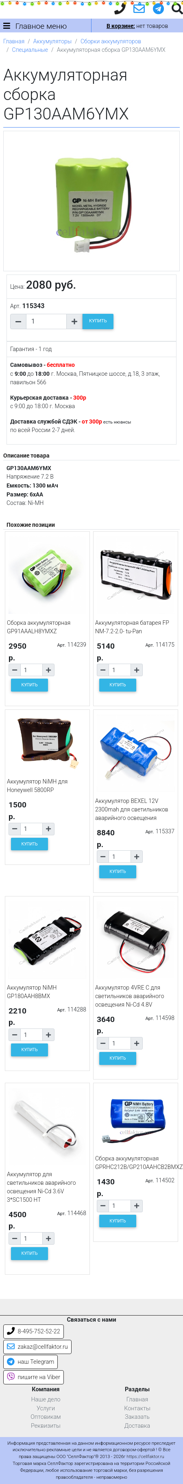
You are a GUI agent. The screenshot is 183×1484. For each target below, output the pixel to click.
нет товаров (137, 26)
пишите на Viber (33, 1377)
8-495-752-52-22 (33, 1331)
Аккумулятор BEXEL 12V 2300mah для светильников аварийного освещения (131, 809)
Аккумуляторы (52, 41)
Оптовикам (45, 1417)
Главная (13, 41)
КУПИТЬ (98, 321)
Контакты (137, 1408)
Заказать (137, 1417)
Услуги (46, 1408)
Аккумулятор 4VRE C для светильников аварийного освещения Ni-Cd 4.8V (129, 996)
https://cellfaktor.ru (145, 1456)
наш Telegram (30, 1361)
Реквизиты (46, 1425)
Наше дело (45, 1399)
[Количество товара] (46, 321)
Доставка (137, 1425)
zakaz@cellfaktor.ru (37, 1346)
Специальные (30, 50)
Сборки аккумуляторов (111, 41)
